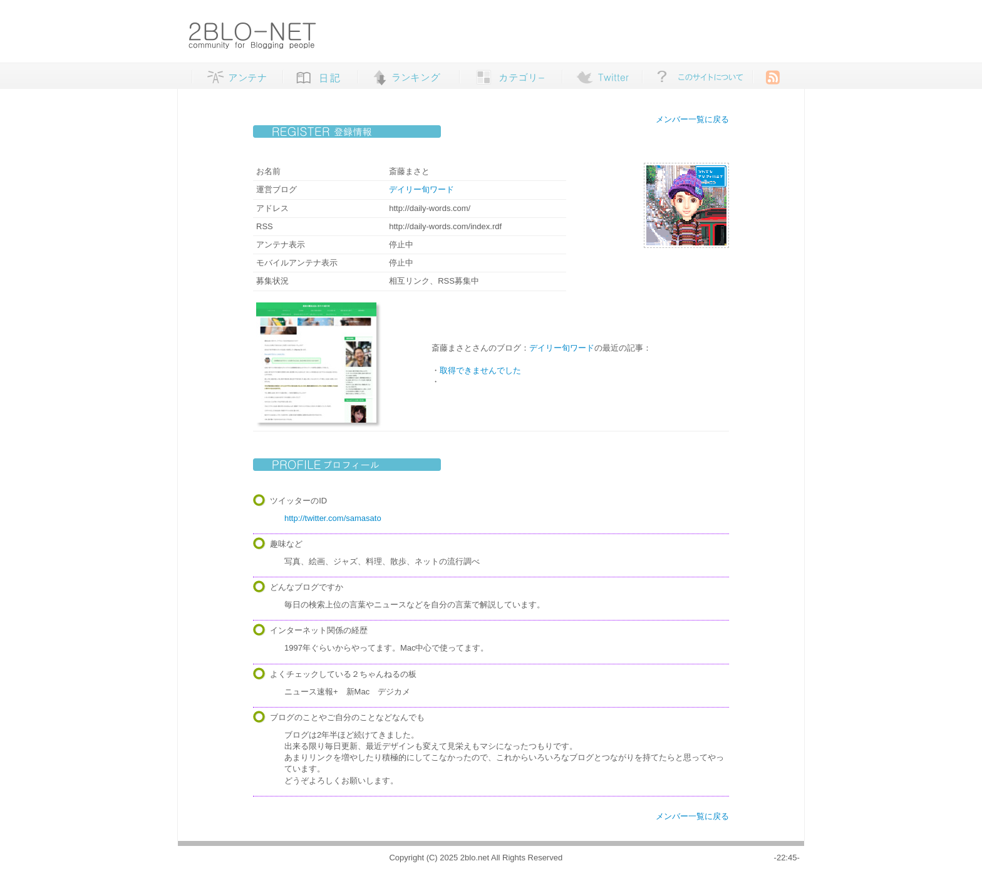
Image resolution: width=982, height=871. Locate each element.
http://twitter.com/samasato (332, 518)
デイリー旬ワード (421, 189)
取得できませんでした (480, 370)
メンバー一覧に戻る (692, 119)
